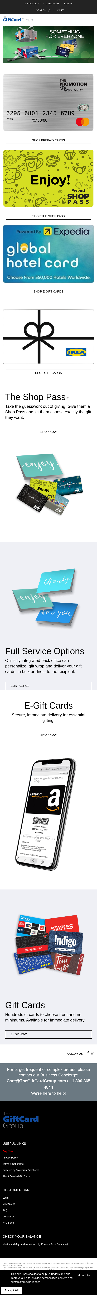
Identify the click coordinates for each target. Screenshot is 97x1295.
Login (5, 1197)
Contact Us (8, 1216)
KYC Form (8, 1222)
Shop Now (48, 432)
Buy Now (8, 1151)
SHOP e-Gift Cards (48, 291)
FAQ (5, 1210)
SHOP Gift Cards (48, 373)
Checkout (52, 3)
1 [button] (42, 56)
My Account (33, 3)
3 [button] (55, 56)
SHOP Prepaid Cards (48, 140)
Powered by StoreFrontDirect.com (21, 1170)
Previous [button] (7, 45)
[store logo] (18, 19)
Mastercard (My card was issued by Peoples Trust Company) (35, 1244)
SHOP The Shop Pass (48, 216)
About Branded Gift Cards (16, 1176)
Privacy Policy (10, 1157)
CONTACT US (20, 685)
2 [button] (48, 56)
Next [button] (90, 45)
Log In (68, 3)
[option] (48, 44)
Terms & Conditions (13, 1163)
